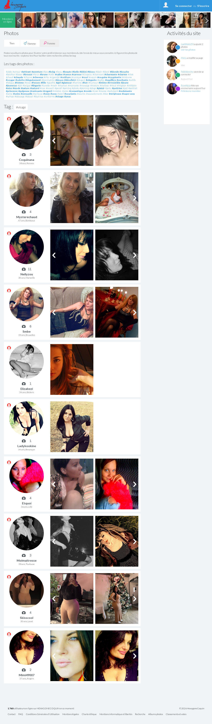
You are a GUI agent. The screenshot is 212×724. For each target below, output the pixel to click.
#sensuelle (26, 93)
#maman (62, 85)
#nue (42, 88)
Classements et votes (176, 714)
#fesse (27, 82)
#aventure (37, 71)
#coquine (102, 77)
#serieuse (38, 93)
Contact (11, 714)
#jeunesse (11, 85)
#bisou (91, 71)
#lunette (46, 85)
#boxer (19, 74)
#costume (127, 77)
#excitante (122, 80)
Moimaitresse (27, 560)
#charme (122, 74)
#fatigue (10, 82)
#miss (9, 88)
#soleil (60, 93)
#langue (27, 85)
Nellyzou (26, 274)
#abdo (9, 71)
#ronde (88, 91)
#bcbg (52, 71)
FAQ (20, 714)
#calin (51, 74)
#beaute (67, 71)
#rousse (103, 91)
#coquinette (114, 77)
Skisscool (26, 617)
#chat (130, 74)
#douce (59, 80)
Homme (30, 43)
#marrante (73, 85)
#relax (65, 91)
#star (105, 93)
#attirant (26, 71)
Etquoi (26, 503)
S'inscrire (203, 5)
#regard (47, 91)
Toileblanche (187, 71)
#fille (43, 82)
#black (98, 71)
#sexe (46, 93)
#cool (85, 77)
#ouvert (50, 88)
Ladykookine (26, 446)
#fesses (36, 82)
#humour (93, 82)
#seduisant (112, 91)
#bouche (124, 71)
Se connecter (183, 5)
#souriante (70, 93)
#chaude (18, 77)
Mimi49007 (26, 675)
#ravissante (36, 91)
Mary (183, 57)
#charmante (110, 74)
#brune (44, 74)
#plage (93, 88)
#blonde (114, 71)
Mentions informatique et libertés (115, 714)
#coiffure (65, 77)
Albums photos (155, 714)
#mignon (121, 85)
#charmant (98, 74)
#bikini (83, 71)
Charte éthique (89, 714)
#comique (76, 77)
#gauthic (51, 82)
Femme (49, 43)
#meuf (113, 85)
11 (29, 269)
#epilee (100, 80)
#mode (16, 88)
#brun (36, 74)
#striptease (115, 93)
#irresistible (114, 82)
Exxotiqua (186, 85)
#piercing (84, 88)
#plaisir (100, 88)
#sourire (81, 93)
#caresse (77, 74)
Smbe (27, 331)
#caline (59, 74)
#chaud (9, 77)
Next (206, 20)
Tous (12, 43)
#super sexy (128, 93)
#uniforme (49, 96)
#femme (19, 82)
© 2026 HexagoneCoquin (191, 708)
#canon (67, 74)
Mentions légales (70, 714)
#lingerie (36, 85)
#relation (56, 91)
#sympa (10, 96)
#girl (58, 82)
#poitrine (117, 88)
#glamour (67, 82)
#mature (94, 85)
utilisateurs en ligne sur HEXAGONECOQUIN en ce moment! (41, 708)
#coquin (93, 77)
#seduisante (125, 91)
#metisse (104, 85)
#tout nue (38, 96)
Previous (19, 20)
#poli (125, 88)
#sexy (54, 93)
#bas (45, 71)
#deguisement (33, 80)
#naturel (34, 88)
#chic (46, 77)
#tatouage (19, 96)
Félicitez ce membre (191, 91)
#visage (59, 96)
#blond (106, 71)
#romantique (76, 91)
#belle (75, 71)
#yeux (67, 96)
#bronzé (27, 74)
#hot (85, 82)
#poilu (108, 88)
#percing (67, 88)
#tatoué (29, 96)
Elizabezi (26, 388)
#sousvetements (94, 93)
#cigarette (55, 77)
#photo (75, 88)
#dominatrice (48, 80)
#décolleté (70, 80)
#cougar (10, 80)
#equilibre (110, 80)
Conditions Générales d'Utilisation (43, 714)
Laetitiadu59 (187, 44)
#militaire (132, 85)
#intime (103, 82)
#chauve (28, 77)
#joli (20, 85)
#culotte (20, 80)
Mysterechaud (26, 217)
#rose (95, 91)
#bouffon (10, 74)
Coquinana (26, 159)
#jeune (124, 82)
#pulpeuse (23, 91)
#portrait (132, 88)
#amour (17, 71)
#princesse (12, 91)
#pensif (58, 88)
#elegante (91, 80)
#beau (59, 71)
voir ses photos (188, 49)
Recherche (140, 714)
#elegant (81, 80)
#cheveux (38, 77)
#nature (25, 88)
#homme (77, 82)
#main (54, 85)
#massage (85, 85)
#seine (9, 93)
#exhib (132, 80)
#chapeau (87, 74)
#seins (16, 93)
